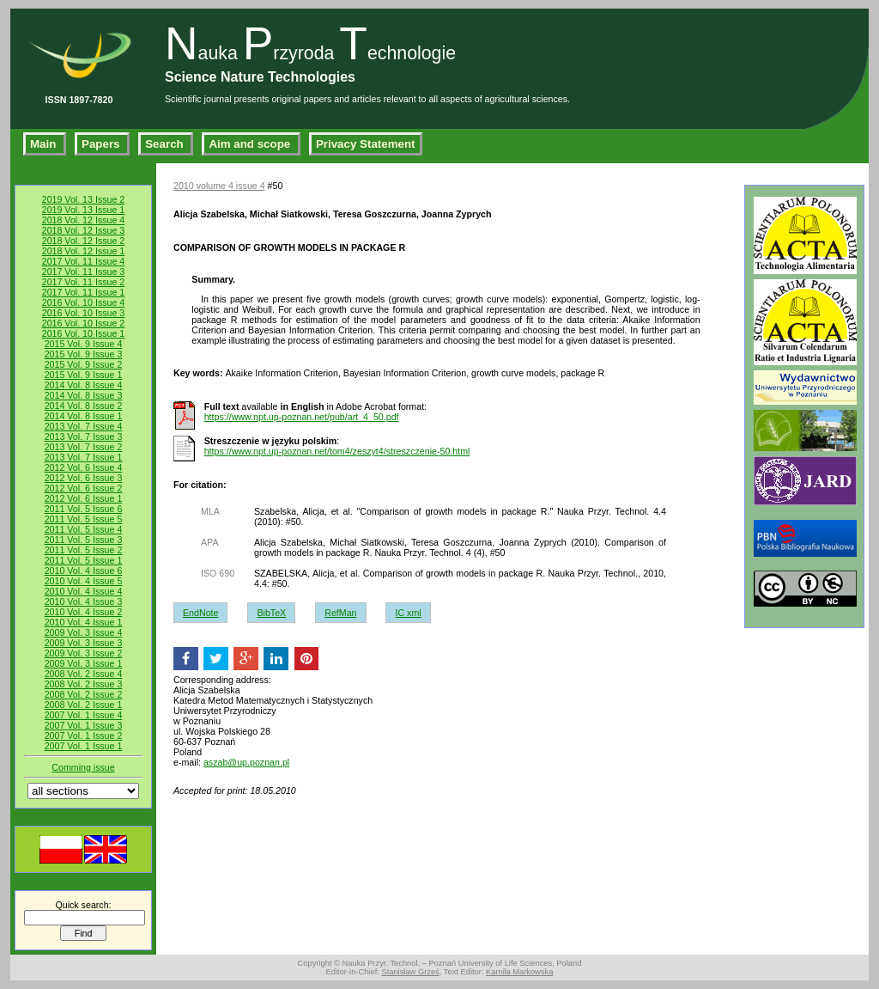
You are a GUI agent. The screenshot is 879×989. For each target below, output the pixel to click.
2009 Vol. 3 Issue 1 (84, 663)
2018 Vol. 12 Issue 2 (83, 240)
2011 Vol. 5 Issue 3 (84, 539)
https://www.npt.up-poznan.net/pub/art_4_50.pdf (301, 417)
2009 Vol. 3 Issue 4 (84, 632)
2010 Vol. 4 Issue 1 (84, 622)
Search (165, 143)
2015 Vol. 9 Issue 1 (84, 374)
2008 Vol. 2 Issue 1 (84, 704)
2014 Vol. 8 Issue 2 (84, 405)
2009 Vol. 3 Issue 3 (84, 643)
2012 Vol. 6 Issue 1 (84, 498)
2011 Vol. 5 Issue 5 (84, 519)
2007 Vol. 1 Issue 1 (84, 746)
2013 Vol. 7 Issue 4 (84, 426)
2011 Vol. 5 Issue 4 (84, 529)
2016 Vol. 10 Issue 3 (83, 313)
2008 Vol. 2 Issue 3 (84, 684)
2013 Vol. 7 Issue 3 (84, 436)
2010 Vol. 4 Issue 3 (84, 601)
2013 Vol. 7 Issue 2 (84, 447)
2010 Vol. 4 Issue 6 (84, 570)
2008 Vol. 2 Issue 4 (84, 673)
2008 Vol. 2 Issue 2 (84, 694)
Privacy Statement (365, 143)
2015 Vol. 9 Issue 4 (84, 344)
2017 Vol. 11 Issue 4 (83, 261)
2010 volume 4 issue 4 (219, 185)
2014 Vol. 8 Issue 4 (84, 385)
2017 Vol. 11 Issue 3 (83, 271)
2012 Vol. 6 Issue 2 (84, 488)
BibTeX (271, 612)
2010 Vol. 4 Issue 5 (84, 581)
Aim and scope (251, 143)
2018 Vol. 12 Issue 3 (83, 230)
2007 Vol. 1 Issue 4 (84, 715)
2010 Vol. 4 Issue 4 (84, 591)
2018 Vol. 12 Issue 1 (83, 251)
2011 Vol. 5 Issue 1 (84, 560)
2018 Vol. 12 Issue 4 (83, 220)
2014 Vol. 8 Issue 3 (84, 395)
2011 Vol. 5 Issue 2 (84, 550)
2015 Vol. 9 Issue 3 (84, 354)
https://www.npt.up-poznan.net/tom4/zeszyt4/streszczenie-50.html (337, 451)
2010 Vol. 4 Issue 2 (84, 612)
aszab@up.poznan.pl (246, 762)
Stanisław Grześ (410, 972)
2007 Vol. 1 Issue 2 (84, 735)
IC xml (408, 612)
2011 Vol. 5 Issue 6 (84, 509)
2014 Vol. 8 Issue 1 (84, 416)
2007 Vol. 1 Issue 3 (84, 725)
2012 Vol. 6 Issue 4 (84, 467)
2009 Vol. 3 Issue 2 (84, 653)
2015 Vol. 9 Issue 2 (84, 364)
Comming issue (83, 767)
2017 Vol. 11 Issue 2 (83, 282)
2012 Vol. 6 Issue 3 (84, 478)
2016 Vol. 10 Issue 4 (83, 302)
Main (44, 143)
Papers (102, 143)
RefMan (340, 612)
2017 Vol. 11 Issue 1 (83, 292)
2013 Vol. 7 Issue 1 (84, 457)
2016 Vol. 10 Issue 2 (83, 323)
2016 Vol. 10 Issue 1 (83, 333)
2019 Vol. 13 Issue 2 (83, 199)
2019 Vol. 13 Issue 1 (83, 210)
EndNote (200, 612)
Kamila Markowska (519, 972)
